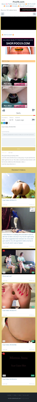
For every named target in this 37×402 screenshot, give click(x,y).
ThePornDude (12, 4)
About (4, 4)
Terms (14, 395)
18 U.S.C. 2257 (26, 395)
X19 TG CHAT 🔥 (9, 35)
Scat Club (21, 4)
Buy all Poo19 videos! (27, 6)
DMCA (19, 395)
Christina (15, 6)
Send (18, 149)
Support (9, 395)
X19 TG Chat (5, 61)
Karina (8, 6)
